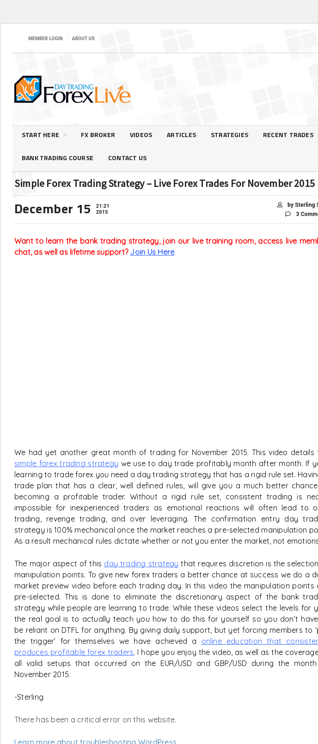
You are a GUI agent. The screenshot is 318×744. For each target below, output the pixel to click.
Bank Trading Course (57, 157)
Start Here (44, 136)
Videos (141, 134)
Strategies (229, 134)
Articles (181, 134)
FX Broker (98, 134)
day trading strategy (141, 563)
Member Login (45, 38)
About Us (83, 38)
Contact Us (127, 157)
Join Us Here (152, 252)
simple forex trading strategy (66, 463)
